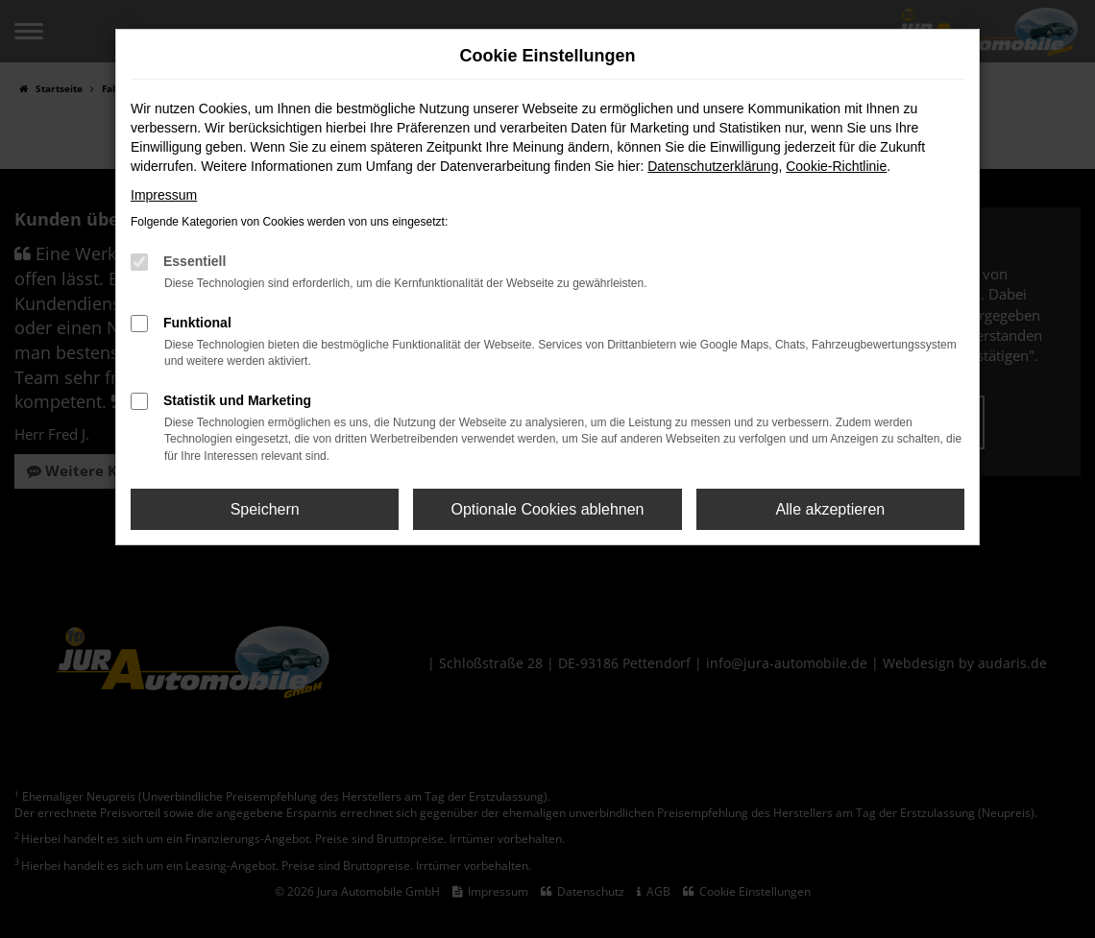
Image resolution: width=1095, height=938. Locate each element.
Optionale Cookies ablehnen (547, 509)
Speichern (265, 509)
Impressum (164, 195)
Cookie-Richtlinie (836, 166)
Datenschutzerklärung (712, 166)
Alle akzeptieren (830, 509)
